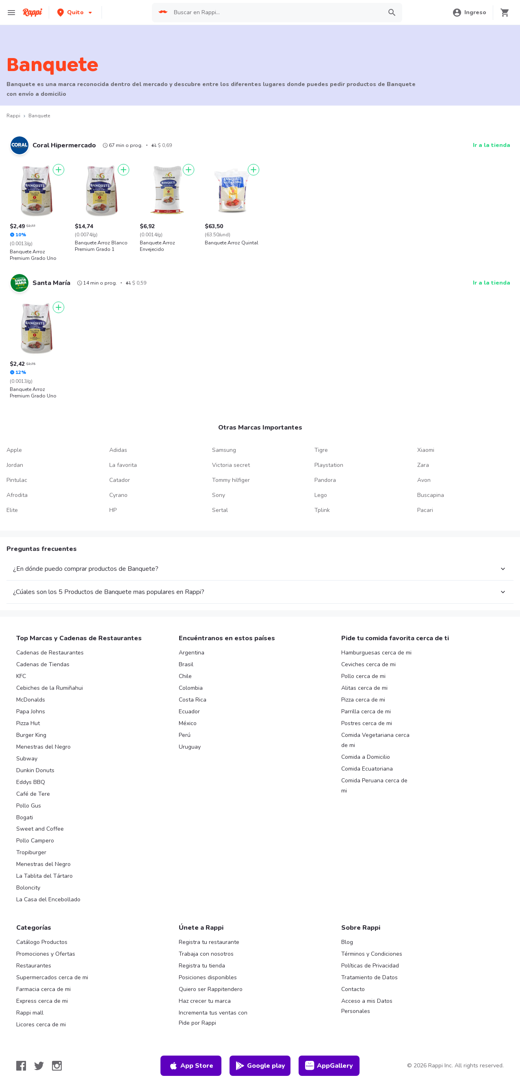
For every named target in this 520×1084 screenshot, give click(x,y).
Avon (424, 480)
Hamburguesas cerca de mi (376, 652)
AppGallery (329, 1066)
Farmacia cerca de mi (43, 989)
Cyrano (118, 495)
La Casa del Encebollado (48, 899)
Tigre (321, 450)
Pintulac (16, 480)
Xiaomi (425, 450)
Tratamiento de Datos (369, 977)
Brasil (186, 664)
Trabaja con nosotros (206, 954)
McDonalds (30, 700)
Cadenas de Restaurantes (50, 652)
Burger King (31, 735)
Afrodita (17, 495)
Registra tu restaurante (209, 942)
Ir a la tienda (491, 145)
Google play (260, 1066)
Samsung (224, 450)
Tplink (322, 510)
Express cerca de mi (42, 1001)
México (188, 723)
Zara (423, 465)
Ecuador (189, 711)
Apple (14, 450)
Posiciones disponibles (208, 977)
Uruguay (190, 747)
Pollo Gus (28, 806)
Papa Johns (30, 711)
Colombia (191, 688)
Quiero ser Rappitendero (211, 989)
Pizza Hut (28, 723)
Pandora (325, 480)
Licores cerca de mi (41, 1024)
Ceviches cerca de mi (368, 664)
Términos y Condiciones (371, 954)
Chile (185, 676)
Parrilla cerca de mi (366, 711)
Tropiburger (31, 852)
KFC (21, 676)
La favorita (123, 465)
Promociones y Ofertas (45, 954)
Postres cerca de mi (366, 723)
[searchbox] (275, 12)
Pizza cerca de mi (363, 700)
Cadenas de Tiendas (42, 664)
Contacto (353, 989)
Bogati (24, 817)
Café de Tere (33, 794)
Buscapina (430, 495)
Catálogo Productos (41, 942)
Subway (26, 758)
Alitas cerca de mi (364, 688)
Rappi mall (29, 1013)
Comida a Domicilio (365, 757)
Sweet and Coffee (40, 829)
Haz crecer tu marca (205, 1001)
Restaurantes (33, 966)
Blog (347, 942)
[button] (75, 12)
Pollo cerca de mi (363, 676)
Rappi (13, 115)
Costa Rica (192, 700)
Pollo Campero (35, 840)
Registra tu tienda (202, 966)
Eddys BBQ (30, 782)
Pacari (425, 510)
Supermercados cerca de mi (52, 977)
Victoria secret (231, 465)
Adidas (118, 450)
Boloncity (28, 888)
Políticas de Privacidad (370, 966)
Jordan (14, 465)
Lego (320, 495)
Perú (185, 735)
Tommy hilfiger (231, 480)
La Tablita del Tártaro (44, 876)
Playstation (328, 465)
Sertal (220, 510)
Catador (119, 480)
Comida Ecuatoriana (367, 769)
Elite (12, 510)
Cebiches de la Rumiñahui (49, 688)
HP (113, 510)
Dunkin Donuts (35, 770)
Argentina (191, 652)
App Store (191, 1066)
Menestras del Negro (43, 747)
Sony (218, 495)
